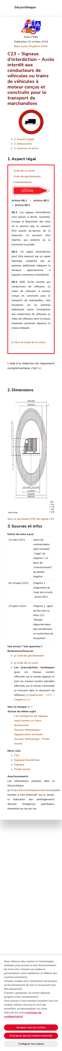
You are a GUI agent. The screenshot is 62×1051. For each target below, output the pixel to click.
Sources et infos (27, 148)
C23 (16, 755)
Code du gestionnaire (30, 655)
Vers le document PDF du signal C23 (30, 519)
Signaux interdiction (27, 760)
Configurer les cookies (31, 1043)
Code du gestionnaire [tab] (27, 176)
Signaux (19, 764)
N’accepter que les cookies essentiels (31, 1035)
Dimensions (24, 144)
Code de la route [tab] (24, 170)
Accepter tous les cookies (31, 1027)
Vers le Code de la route (29, 342)
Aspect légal (25, 139)
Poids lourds (22, 769)
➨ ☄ (30, 707)
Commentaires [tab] (22, 182)
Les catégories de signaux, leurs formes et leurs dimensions (31, 720)
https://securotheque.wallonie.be (32, 790)
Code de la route (27, 663)
